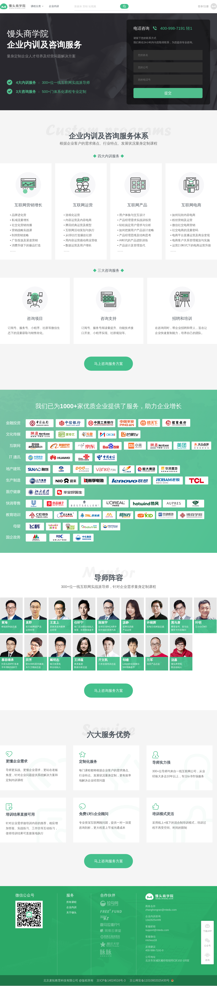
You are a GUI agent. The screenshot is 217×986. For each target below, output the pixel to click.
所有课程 (71, 902)
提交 (168, 93)
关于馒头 (71, 912)
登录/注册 (203, 6)
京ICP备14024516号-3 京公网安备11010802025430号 (133, 980)
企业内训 (54, 6)
